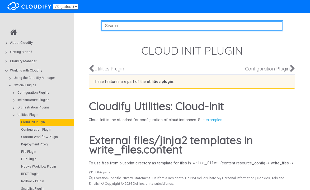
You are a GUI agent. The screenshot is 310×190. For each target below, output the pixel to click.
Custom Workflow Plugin (39, 137)
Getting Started (21, 52)
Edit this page (99, 172)
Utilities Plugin (27, 115)
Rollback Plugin (32, 181)
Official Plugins (25, 85)
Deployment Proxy (34, 144)
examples (214, 119)
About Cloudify (21, 43)
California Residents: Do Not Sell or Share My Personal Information (203, 178)
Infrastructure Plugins (33, 100)
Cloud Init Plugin (33, 122)
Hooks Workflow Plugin (38, 166)
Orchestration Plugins (33, 107)
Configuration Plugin (36, 129)
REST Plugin (30, 174)
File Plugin (28, 152)
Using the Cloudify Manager (34, 78)
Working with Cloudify (26, 70)
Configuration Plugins (33, 92)
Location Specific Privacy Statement (122, 178)
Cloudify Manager (23, 61)
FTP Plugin (28, 159)
